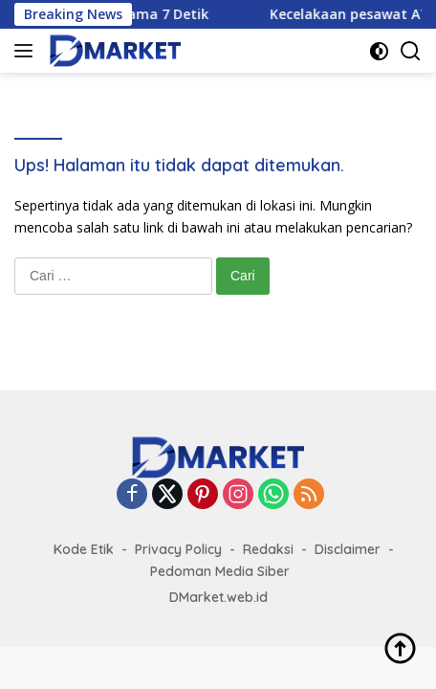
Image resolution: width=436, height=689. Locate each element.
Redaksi (268, 549)
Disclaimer (348, 549)
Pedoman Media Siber (220, 571)
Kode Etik (84, 549)
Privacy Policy (178, 549)
